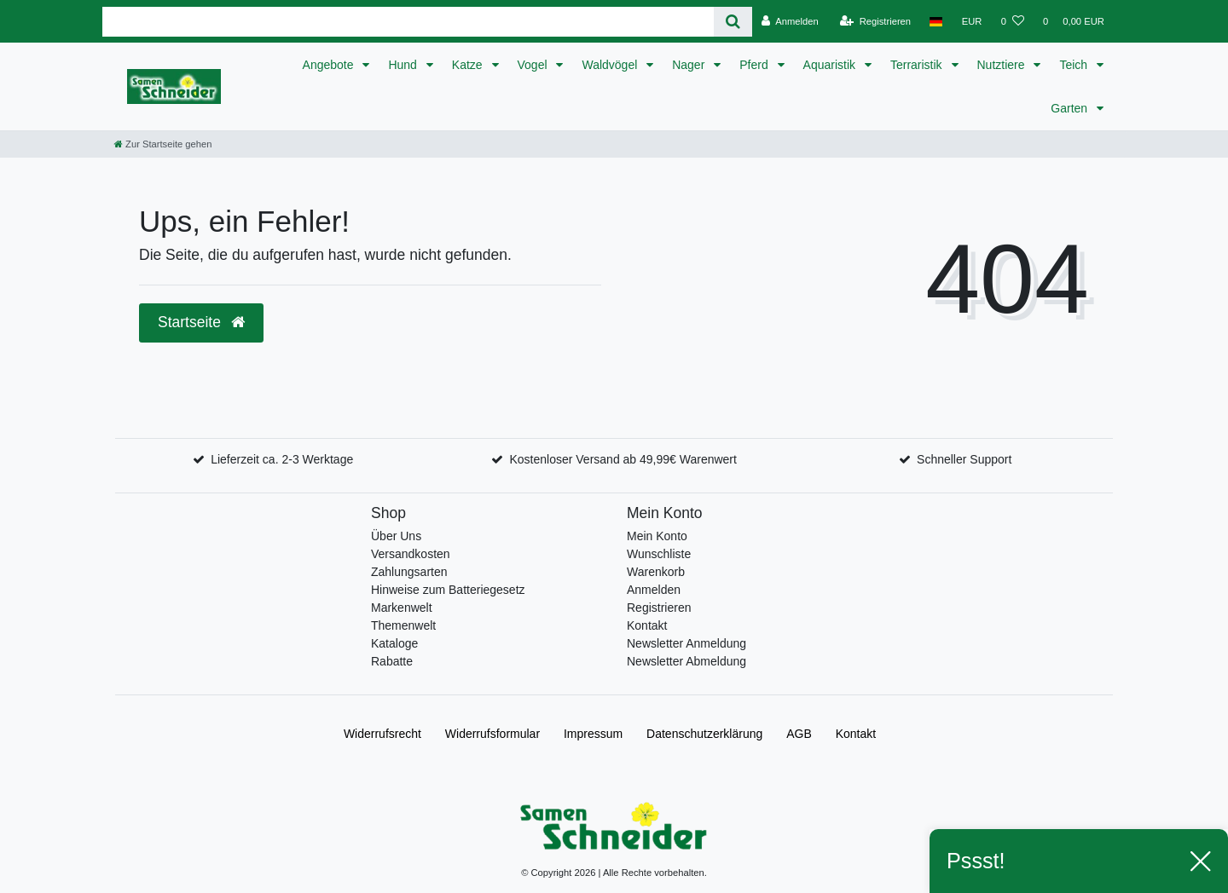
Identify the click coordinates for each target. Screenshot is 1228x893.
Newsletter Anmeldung (686, 643)
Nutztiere (1002, 65)
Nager (690, 65)
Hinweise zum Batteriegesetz (448, 589)
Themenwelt (403, 625)
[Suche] (733, 22)
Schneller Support (964, 459)
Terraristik (918, 65)
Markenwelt (401, 607)
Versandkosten (410, 554)
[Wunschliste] (1013, 21)
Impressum (593, 733)
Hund (404, 65)
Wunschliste (659, 554)
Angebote (330, 65)
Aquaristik (831, 65)
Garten (1071, 108)
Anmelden (654, 589)
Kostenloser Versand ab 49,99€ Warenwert (622, 459)
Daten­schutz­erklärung (704, 733)
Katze (469, 65)
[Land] (936, 21)
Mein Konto (657, 536)
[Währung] (972, 21)
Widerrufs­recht (382, 733)
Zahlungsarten (409, 572)
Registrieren (659, 607)
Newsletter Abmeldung (686, 661)
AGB (799, 733)
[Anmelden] (790, 21)
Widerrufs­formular (492, 733)
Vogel (534, 65)
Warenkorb (656, 572)
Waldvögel (611, 65)
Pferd (755, 65)
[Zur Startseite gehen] (162, 144)
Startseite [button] (201, 322)
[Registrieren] (875, 21)
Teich (1075, 65)
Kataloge (394, 643)
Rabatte (392, 661)
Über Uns (396, 536)
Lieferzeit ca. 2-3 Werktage (282, 459)
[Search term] (408, 22)
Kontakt (647, 625)
